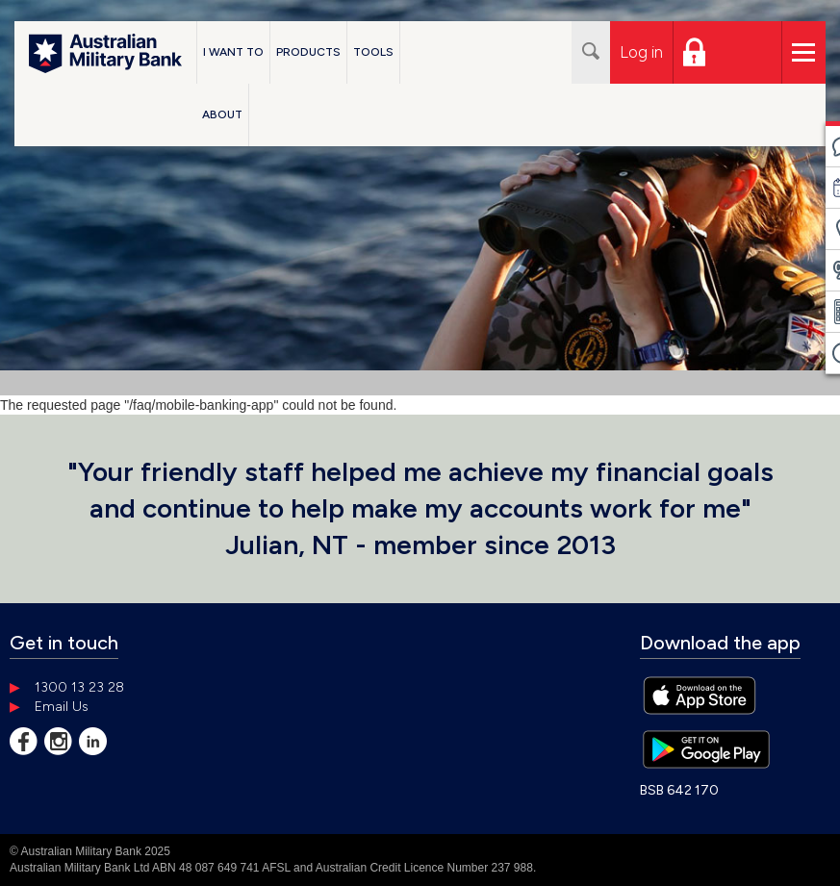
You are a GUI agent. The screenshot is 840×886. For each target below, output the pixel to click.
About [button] (222, 114)
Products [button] (308, 52)
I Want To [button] (233, 52)
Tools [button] (373, 52)
